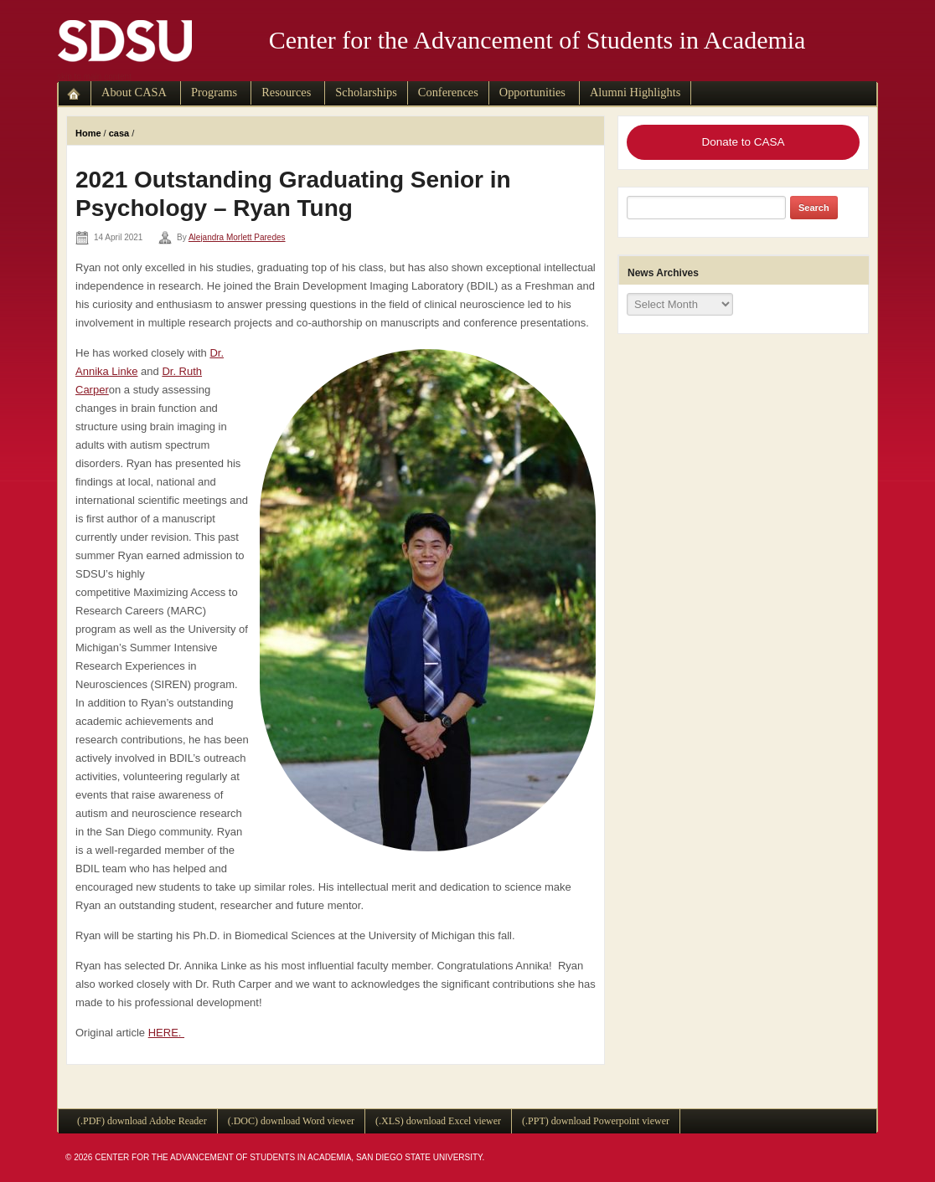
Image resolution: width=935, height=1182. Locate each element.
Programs (214, 92)
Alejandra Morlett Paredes (237, 237)
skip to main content (94, 76)
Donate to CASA (742, 142)
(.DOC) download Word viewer (291, 1121)
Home (88, 133)
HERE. (166, 1032)
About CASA (134, 92)
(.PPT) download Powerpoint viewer (595, 1121)
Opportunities (532, 92)
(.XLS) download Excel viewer (438, 1121)
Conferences (448, 92)
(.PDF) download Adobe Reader (142, 1121)
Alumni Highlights (635, 92)
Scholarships (366, 92)
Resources (286, 92)
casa (119, 133)
